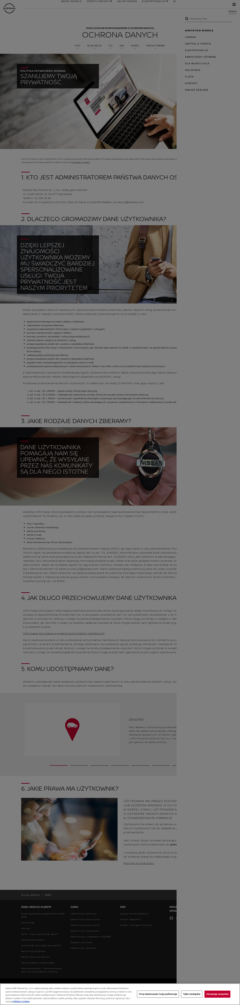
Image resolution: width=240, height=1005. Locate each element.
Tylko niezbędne (191, 994)
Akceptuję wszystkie (217, 994)
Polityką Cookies (21, 1001)
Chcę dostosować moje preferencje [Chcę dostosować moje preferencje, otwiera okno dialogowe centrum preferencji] (158, 994)
